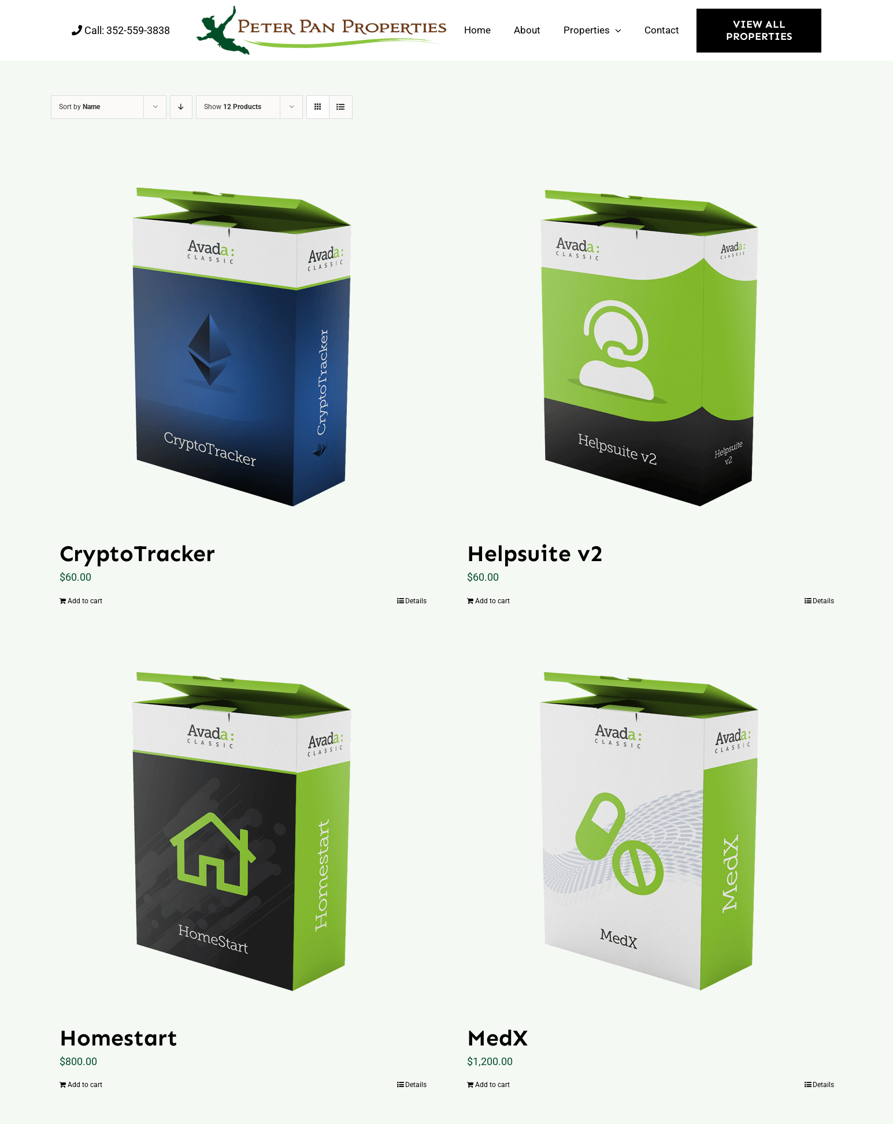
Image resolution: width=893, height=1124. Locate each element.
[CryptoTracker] (243, 341)
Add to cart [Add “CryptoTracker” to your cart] (85, 601)
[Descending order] (181, 107)
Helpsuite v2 (535, 553)
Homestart (118, 1037)
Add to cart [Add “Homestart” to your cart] (85, 1085)
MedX (497, 1037)
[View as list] (340, 107)
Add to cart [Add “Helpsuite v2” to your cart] (492, 601)
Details (416, 601)
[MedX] (650, 825)
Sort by (79, 107)
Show (232, 107)
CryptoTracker (137, 553)
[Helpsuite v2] (650, 341)
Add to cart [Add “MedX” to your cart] (492, 1085)
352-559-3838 (138, 30)
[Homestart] (243, 825)
